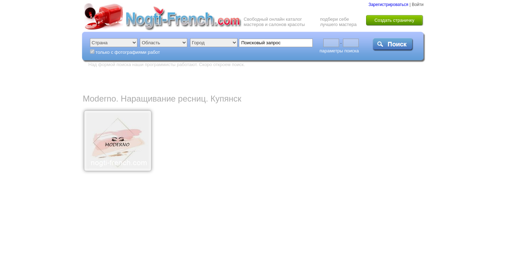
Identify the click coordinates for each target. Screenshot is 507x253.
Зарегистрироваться (388, 4)
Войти (418, 4)
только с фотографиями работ (128, 52)
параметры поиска (339, 50)
